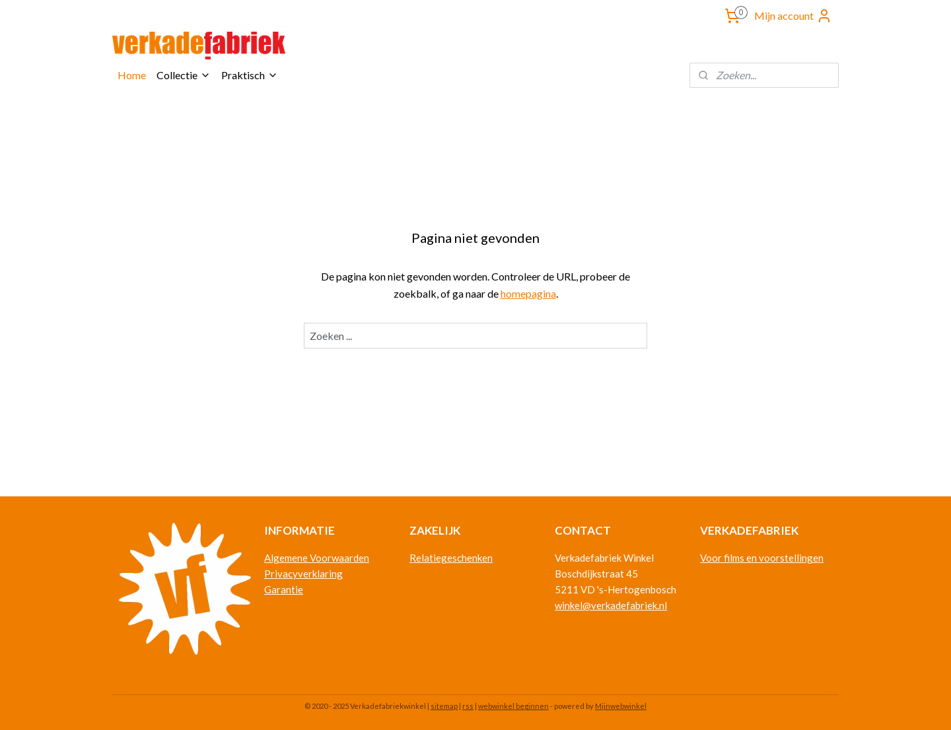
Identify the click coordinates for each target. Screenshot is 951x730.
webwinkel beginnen (513, 706)
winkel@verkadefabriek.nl (611, 605)
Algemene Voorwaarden (316, 558)
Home (132, 75)
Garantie (283, 589)
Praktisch (249, 75)
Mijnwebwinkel (621, 706)
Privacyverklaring (303, 574)
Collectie (184, 75)
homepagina (528, 293)
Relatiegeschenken (451, 558)
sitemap (444, 706)
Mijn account (793, 16)
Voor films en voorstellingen (762, 558)
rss (468, 706)
